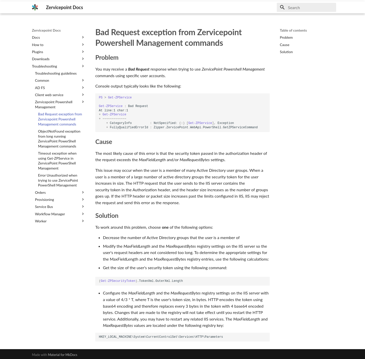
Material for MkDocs (62, 355)
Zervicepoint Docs (46, 30)
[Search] (306, 7)
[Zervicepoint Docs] (35, 7)
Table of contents (293, 30)
